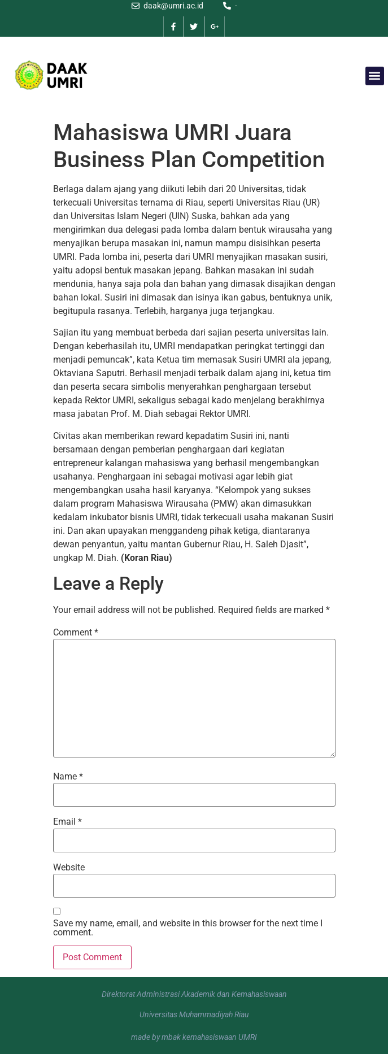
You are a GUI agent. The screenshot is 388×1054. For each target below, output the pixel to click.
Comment (75, 632)
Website (69, 867)
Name (68, 776)
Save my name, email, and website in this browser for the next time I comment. (187, 928)
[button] (374, 76)
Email (67, 821)
